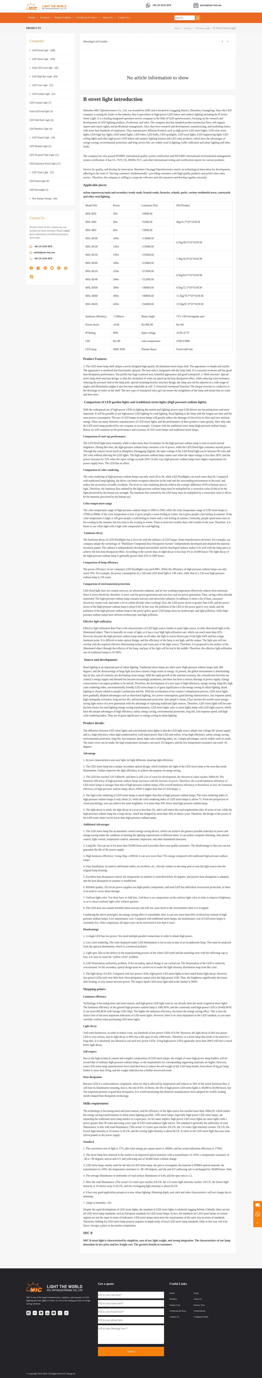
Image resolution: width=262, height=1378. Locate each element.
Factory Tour (199, 1305)
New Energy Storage (44, 198)
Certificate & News (86, 17)
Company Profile (201, 1317)
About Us (107, 17)
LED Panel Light (39, 181)
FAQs (196, 1293)
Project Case (174, 1305)
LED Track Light (43, 172)
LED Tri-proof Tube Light (44, 155)
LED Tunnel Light (43, 137)
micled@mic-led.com (211, 5)
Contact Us (124, 17)
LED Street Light (202, 28)
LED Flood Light (43, 50)
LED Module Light (40, 146)
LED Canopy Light (40, 102)
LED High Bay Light (45, 76)
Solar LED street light (45, 68)
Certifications (199, 1311)
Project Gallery (63, 17)
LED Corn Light (42, 85)
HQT (78, 1373)
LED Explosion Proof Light (45, 163)
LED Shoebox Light (41, 129)
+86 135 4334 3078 (161, 5)
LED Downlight (39, 190)
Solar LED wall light (41, 111)
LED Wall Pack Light (41, 120)
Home (31, 17)
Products (44, 17)
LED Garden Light (43, 94)
